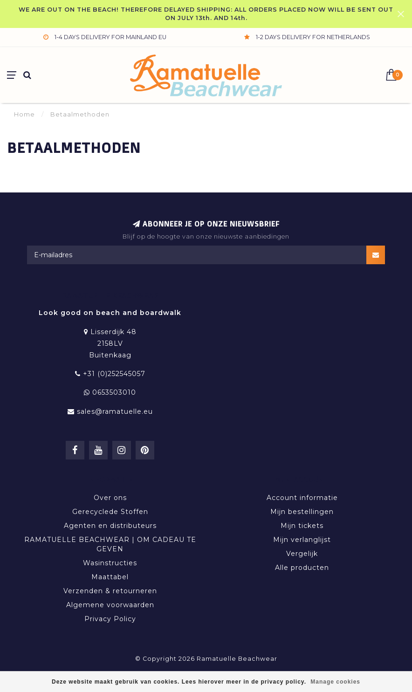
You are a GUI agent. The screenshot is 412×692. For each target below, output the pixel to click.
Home (24, 114)
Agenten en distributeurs (110, 525)
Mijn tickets (302, 525)
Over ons (110, 497)
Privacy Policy (110, 619)
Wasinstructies (110, 563)
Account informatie (302, 497)
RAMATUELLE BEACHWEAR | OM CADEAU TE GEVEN (110, 544)
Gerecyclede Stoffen (110, 511)
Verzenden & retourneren (110, 591)
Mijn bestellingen (302, 511)
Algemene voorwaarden (110, 605)
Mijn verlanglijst (302, 539)
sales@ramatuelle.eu (115, 411)
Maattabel (110, 577)
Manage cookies (335, 681)
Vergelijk (302, 553)
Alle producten (302, 567)
